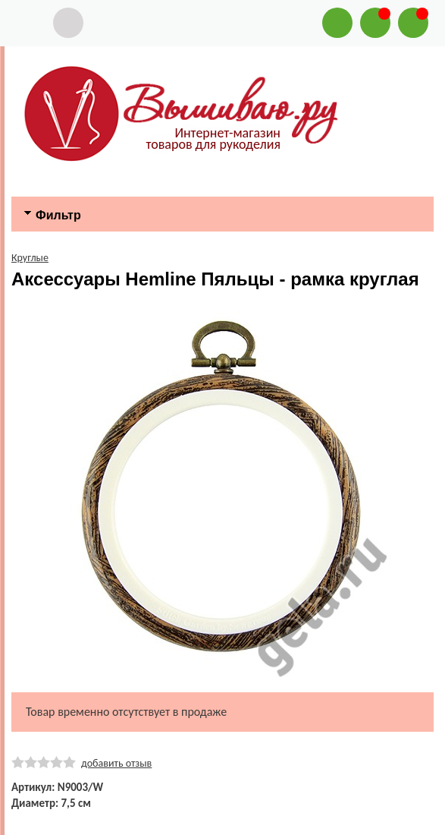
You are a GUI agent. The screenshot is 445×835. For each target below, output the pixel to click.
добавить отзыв (116, 763)
